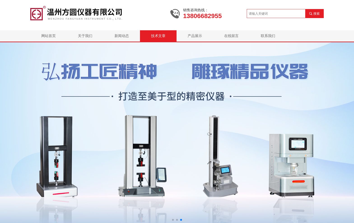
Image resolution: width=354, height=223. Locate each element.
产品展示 (195, 36)
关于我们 (85, 36)
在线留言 (231, 36)
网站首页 (48, 36)
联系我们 (268, 36)
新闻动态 (121, 36)
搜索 (316, 13)
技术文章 (158, 36)
